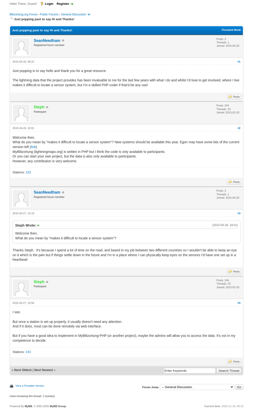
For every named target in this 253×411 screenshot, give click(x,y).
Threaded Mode (231, 29)
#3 (239, 213)
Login (49, 4)
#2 (239, 128)
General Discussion (73, 14)
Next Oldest (23, 370)
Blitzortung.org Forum (23, 14)
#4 (239, 302)
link (33, 147)
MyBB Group (58, 406)
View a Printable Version (29, 385)
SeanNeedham (47, 41)
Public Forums (49, 14)
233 (28, 172)
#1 (239, 61)
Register (63, 4)
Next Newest (43, 370)
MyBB (28, 406)
